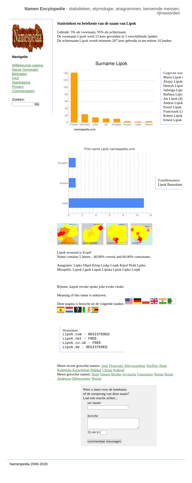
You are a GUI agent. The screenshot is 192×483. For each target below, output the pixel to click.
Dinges (105, 374)
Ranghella (64, 370)
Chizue (107, 370)
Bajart (168, 374)
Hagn (95, 374)
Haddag (95, 370)
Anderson (64, 378)
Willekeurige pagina (27, 65)
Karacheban (80, 370)
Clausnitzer (145, 374)
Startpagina (21, 82)
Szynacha (129, 374)
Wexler (96, 378)
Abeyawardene (134, 366)
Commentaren (23, 91)
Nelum (159, 374)
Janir (104, 366)
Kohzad (118, 370)
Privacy (17, 87)
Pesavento (116, 366)
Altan (163, 366)
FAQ (15, 78)
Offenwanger (81, 378)
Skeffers (152, 366)
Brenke (116, 374)
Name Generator (25, 69)
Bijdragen (19, 74)
